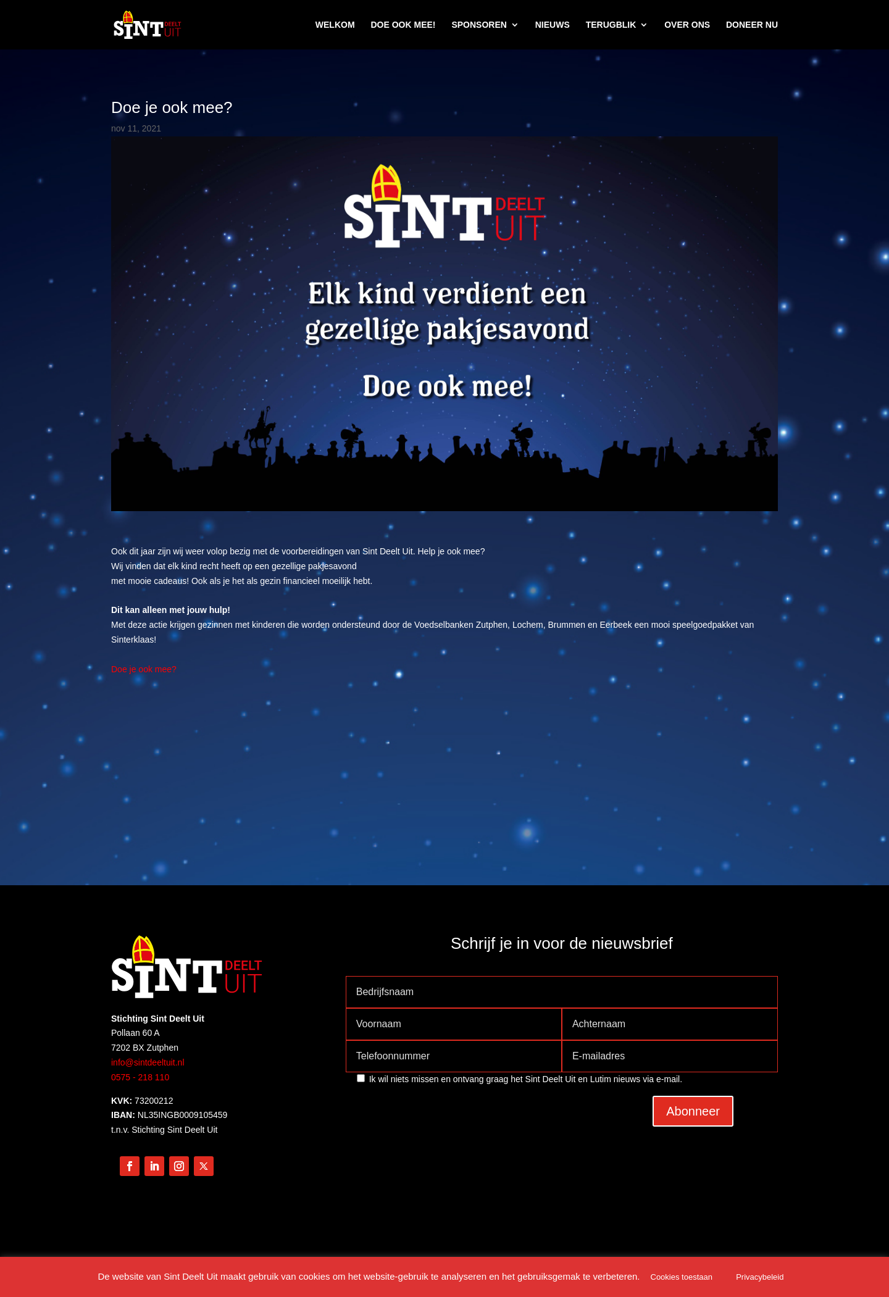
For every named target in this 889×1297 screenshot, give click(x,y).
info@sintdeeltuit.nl (148, 1062)
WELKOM (335, 25)
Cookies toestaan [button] (681, 1277)
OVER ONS (687, 25)
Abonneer (693, 1111)
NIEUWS (552, 25)
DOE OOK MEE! (402, 25)
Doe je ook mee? (144, 669)
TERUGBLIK (611, 25)
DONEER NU (752, 25)
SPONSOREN (478, 25)
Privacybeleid (759, 1277)
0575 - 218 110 (140, 1077)
